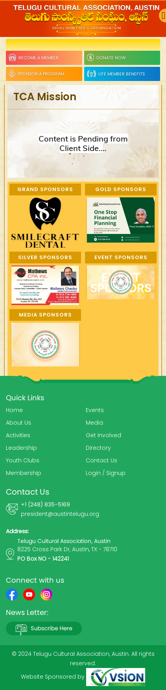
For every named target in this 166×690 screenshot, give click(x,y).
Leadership (21, 448)
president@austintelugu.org (60, 514)
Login (93, 473)
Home (14, 410)
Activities (18, 435)
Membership (23, 473)
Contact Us (101, 460)
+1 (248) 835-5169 (45, 504)
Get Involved (103, 435)
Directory (98, 448)
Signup (115, 473)
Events (95, 410)
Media (94, 423)
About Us (18, 423)
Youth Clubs (22, 460)
